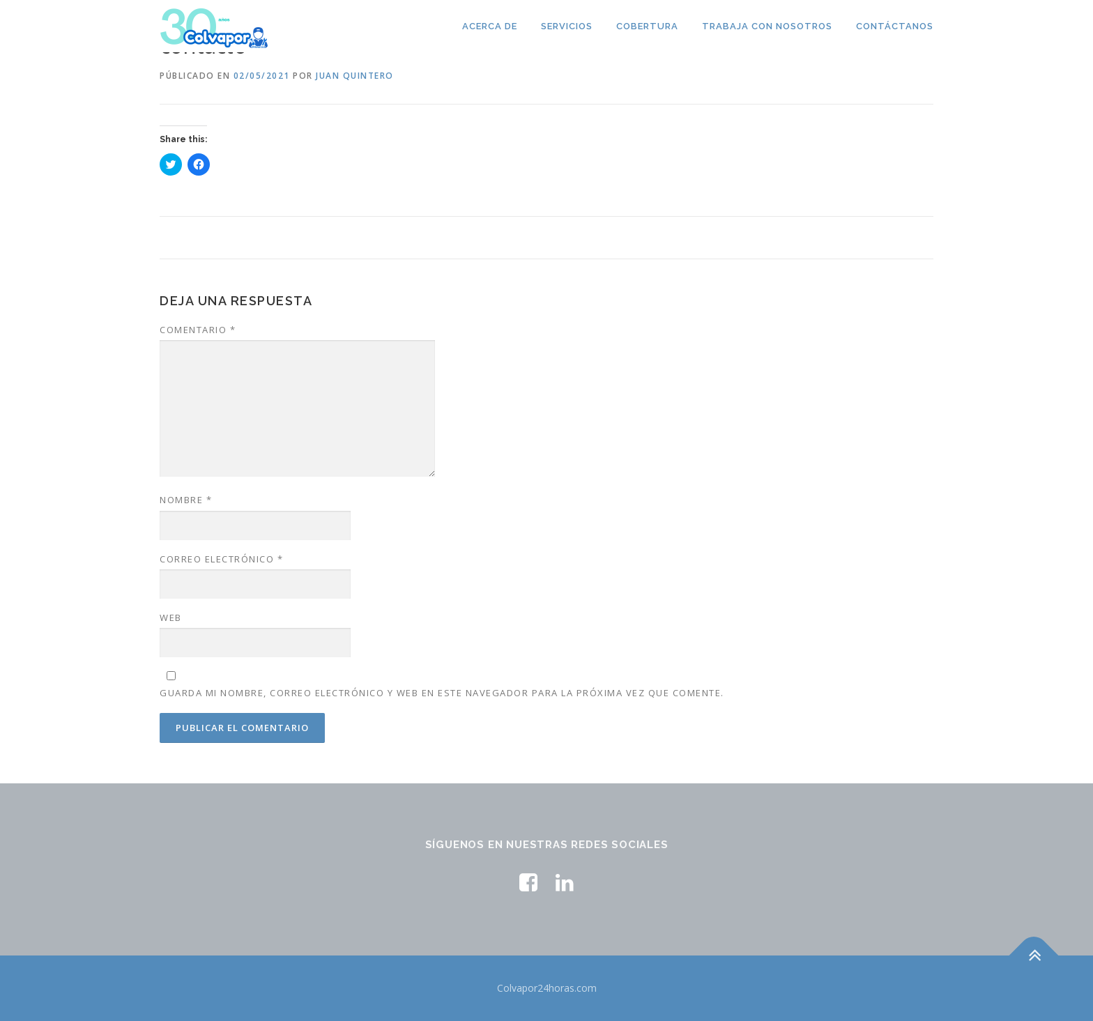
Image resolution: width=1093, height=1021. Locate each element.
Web (171, 617)
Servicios (567, 26)
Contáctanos (894, 26)
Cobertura (647, 26)
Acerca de (489, 26)
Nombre (186, 499)
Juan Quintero (355, 76)
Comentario (198, 329)
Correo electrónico (221, 559)
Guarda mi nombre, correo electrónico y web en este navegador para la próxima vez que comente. (442, 692)
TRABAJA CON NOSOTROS (767, 26)
